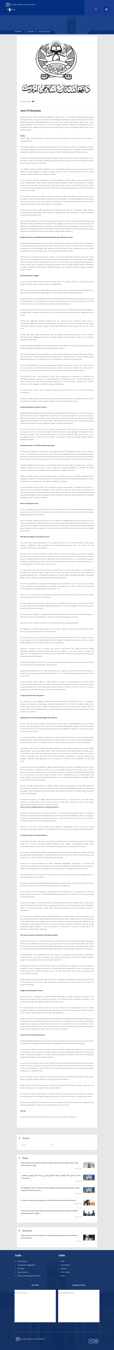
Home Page (19, 31)
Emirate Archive (22, 1272)
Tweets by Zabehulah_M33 (66, 1293)
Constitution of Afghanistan (26, 1265)
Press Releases (65, 1265)
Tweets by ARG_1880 (21, 1293)
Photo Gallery (65, 1272)
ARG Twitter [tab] (35, 1285)
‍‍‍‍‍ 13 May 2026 (78, 1216)
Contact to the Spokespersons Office (28, 1276)
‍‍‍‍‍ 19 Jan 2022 (78, 1241)
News (62, 1261)
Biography (31, 31)
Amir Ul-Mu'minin (30, 110)
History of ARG (22, 1261)
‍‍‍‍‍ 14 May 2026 (78, 1203)
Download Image (27, 101)
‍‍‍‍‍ (52, 1164)
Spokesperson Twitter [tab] (78, 1285)
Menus (106, 9)
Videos (63, 1276)
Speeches (64, 1268)
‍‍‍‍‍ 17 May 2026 (78, 1168)
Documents (21, 1268)
